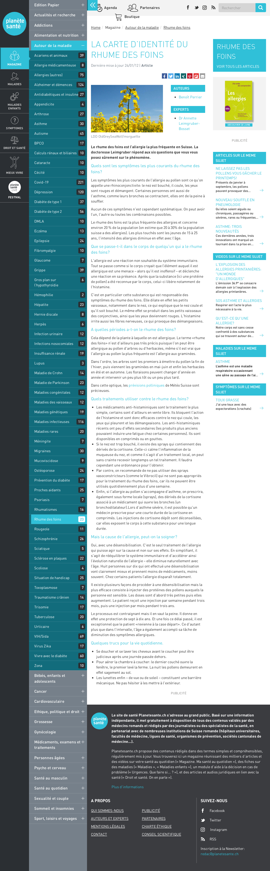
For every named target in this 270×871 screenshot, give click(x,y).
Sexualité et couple (51, 798)
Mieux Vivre (14, 172)
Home (95, 27)
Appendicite (44, 104)
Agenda (110, 7)
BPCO (39, 143)
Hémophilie (43, 294)
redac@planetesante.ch (220, 853)
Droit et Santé (14, 148)
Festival (14, 197)
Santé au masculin (51, 778)
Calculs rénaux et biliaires (55, 153)
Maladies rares (46, 431)
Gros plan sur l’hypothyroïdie (46, 282)
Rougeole (41, 529)
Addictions (43, 25)
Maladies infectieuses (51, 421)
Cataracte (42, 162)
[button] (164, 76)
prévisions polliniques (147, 385)
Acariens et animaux (51, 55)
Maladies (15, 84)
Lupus (39, 363)
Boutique (132, 16)
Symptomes (14, 128)
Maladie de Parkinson (51, 382)
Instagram (214, 829)
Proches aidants (47, 490)
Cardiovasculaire (49, 701)
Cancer (40, 691)
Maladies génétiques (51, 412)
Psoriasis (42, 499)
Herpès (40, 324)
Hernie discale (46, 314)
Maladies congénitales (52, 392)
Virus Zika (42, 646)
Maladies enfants (15, 106)
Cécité (39, 172)
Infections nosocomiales (53, 343)
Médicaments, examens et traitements (57, 744)
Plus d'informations (128, 787)
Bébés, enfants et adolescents (49, 678)
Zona (38, 665)
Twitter (211, 820)
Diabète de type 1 (48, 201)
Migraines (42, 451)
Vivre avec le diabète (50, 655)
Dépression (43, 192)
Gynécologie (45, 731)
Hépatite (41, 304)
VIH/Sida (41, 636)
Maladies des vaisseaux (53, 402)
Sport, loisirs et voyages (55, 818)
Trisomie (41, 607)
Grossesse (43, 721)
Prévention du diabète (52, 480)
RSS (208, 839)
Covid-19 (41, 182)
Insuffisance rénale (49, 353)
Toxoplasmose (45, 587)
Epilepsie (41, 240)
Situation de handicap (52, 577)
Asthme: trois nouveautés (229, 228)
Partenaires (149, 7)
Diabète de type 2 (48, 211)
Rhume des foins (47, 519)
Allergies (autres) (48, 75)
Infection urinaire (48, 333)
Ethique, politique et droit (56, 711)
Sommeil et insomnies (54, 808)
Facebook (213, 810)
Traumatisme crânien (51, 597)
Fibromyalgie (45, 250)
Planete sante (14, 24)
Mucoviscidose (46, 460)
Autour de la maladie (53, 45)
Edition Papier (46, 4)
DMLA (39, 221)
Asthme (40, 123)
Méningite (42, 441)
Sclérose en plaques (50, 558)
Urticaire (41, 626)
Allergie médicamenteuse (55, 65)
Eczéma (40, 231)
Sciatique (42, 548)
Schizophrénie (45, 538)
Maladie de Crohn (48, 372)
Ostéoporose (44, 470)
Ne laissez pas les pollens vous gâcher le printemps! (239, 173)
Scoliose (41, 568)
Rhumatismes (45, 509)
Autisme (41, 133)
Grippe (39, 270)
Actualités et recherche (54, 14)
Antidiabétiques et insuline (56, 94)
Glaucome (42, 260)
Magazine (14, 64)
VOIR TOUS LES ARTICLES (238, 66)
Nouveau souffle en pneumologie (235, 202)
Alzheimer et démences (53, 84)
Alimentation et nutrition (56, 35)
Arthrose (41, 114)
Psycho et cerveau (50, 767)
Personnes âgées (49, 757)
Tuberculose (44, 616)
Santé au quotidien (51, 788)
